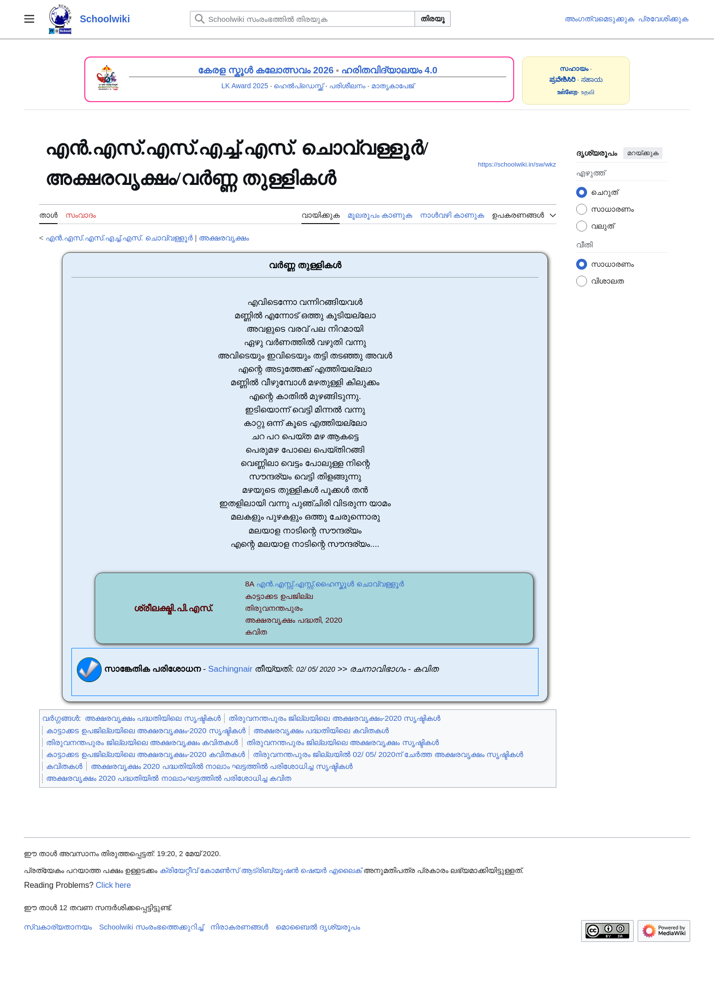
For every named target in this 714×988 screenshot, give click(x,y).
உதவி (588, 92)
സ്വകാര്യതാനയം (58, 927)
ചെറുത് (604, 192)
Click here (113, 885)
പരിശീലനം (347, 86)
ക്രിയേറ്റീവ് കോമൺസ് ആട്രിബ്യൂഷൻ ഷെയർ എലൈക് (260, 870)
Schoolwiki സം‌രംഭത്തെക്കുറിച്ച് (151, 927)
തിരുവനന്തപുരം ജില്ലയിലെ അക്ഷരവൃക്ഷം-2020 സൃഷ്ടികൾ (334, 718)
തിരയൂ (432, 18)
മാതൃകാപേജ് (392, 86)
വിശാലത (607, 281)
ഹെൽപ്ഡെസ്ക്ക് (298, 86)
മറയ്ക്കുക (642, 153)
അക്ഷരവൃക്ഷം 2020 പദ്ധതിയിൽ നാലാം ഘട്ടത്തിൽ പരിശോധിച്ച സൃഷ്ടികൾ (222, 766)
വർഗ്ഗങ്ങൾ (60, 718)
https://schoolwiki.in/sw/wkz (517, 164)
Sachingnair (230, 669)
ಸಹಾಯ (592, 79)
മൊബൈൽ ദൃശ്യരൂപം (318, 927)
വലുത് (602, 226)
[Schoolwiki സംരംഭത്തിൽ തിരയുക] (302, 19)
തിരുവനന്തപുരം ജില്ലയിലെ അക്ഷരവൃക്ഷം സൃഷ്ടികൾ (342, 742)
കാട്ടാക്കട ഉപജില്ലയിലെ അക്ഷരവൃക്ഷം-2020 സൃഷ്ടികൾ (145, 730)
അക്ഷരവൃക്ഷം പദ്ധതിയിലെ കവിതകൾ (321, 730)
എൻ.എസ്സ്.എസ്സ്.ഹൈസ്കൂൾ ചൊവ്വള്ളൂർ (330, 584)
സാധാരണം (612, 209)
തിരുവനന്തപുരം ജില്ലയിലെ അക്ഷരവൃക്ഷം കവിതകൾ (142, 742)
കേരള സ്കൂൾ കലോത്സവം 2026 (266, 70)
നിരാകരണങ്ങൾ (239, 927)
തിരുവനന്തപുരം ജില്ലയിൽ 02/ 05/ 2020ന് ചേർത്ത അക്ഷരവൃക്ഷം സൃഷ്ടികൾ (388, 754)
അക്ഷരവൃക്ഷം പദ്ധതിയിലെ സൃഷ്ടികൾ (153, 718)
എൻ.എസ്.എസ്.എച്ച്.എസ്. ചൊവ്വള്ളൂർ (119, 237)
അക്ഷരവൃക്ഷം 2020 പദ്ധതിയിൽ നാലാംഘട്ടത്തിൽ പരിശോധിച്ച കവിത (168, 778)
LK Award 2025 (245, 86)
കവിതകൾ (64, 766)
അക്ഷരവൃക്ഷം (224, 237)
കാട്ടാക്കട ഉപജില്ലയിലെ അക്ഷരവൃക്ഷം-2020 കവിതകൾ (145, 754)
